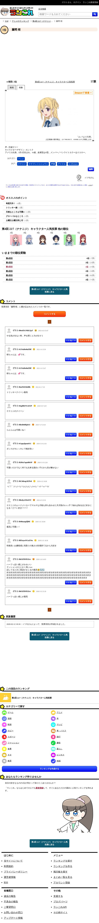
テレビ (56, 724)
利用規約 (8, 866)
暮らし (56, 749)
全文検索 (42, 9)
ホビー (7, 731)
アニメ (21, 159)
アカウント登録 (61, 882)
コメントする (49, 314)
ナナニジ (22, 164)
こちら (90, 185)
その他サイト (60, 912)
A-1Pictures (73, 164)
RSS (6, 882)
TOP (6, 21)
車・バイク (58, 731)
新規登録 (39, 788)
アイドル (62, 164)
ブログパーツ (60, 901)
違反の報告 (10, 896)
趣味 (55, 743)
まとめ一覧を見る (62, 877)
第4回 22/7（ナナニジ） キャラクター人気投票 (52, 21)
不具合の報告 (11, 901)
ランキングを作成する (49, 769)
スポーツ (8, 737)
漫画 (7, 718)
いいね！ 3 (70, 453)
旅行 (55, 737)
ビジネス (57, 755)
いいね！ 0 (70, 340)
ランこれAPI (60, 907)
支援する (58, 896)
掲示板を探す (60, 871)
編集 (91, 169)
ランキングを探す (62, 861)
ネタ (7, 755)
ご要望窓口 (10, 907)
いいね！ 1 (70, 472)
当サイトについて (13, 861)
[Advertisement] (49, 55)
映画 (7, 724)
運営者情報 (10, 877)
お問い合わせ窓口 (13, 912)
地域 (55, 761)
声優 (53, 164)
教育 (7, 761)
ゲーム (7, 712)
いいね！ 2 (70, 582)
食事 (7, 749)
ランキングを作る (62, 866)
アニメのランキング (20, 21)
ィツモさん (89, 178)
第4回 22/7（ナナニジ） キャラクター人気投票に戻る (49, 290)
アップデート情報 (13, 918)
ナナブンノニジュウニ (38, 164)
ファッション (10, 743)
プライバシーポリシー (15, 871)
